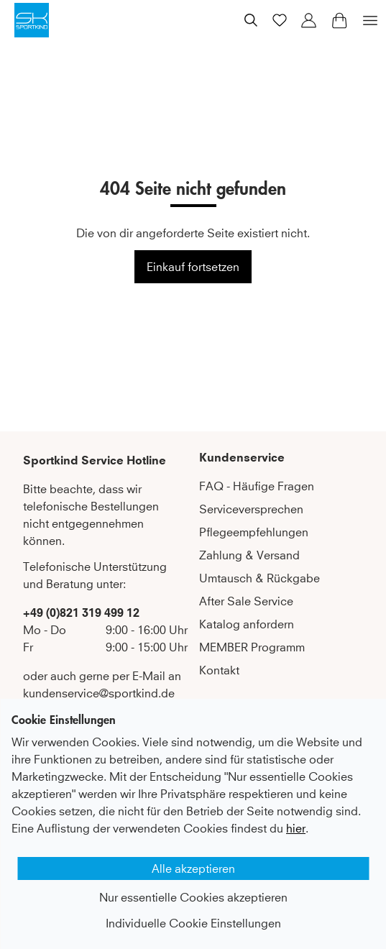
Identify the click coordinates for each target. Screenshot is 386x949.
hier (295, 828)
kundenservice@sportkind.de (99, 693)
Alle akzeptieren (193, 868)
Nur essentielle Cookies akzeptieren (193, 897)
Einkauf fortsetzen (193, 267)
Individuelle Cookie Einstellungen (193, 923)
